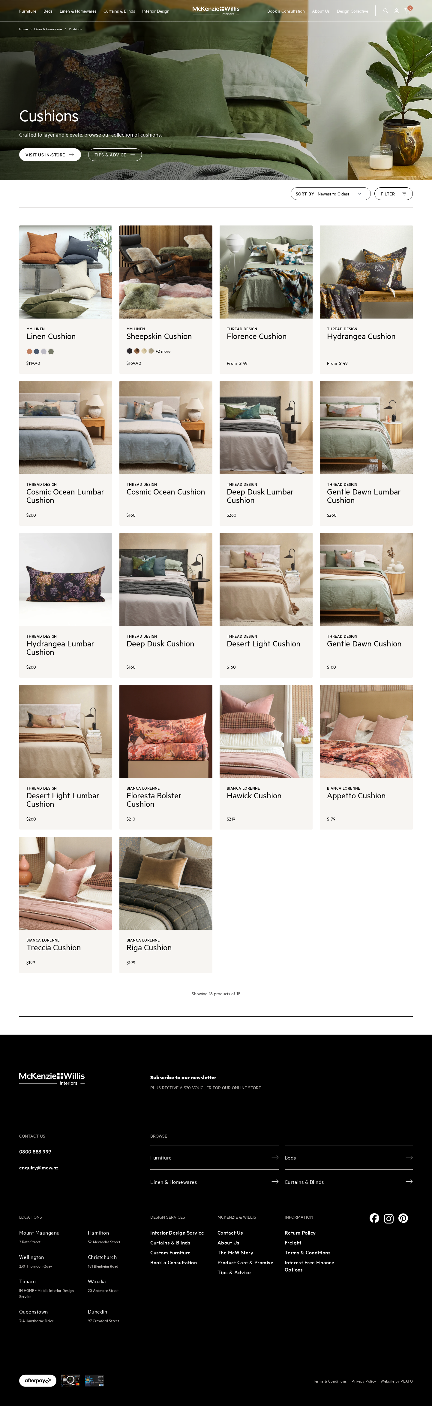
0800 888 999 (35, 1151)
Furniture (27, 11)
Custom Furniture (170, 1252)
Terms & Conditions (308, 1252)
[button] (407, 10)
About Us (321, 11)
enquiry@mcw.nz (38, 1167)
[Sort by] (340, 194)
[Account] (396, 10)
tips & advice (115, 155)
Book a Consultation (286, 11)
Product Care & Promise (245, 1262)
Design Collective (352, 11)
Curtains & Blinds (119, 11)
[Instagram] (389, 1218)
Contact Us (230, 1232)
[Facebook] (374, 1218)
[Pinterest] (403, 1218)
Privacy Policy (364, 1380)
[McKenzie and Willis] (216, 11)
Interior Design (156, 11)
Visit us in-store (50, 155)
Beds (48, 11)
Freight (293, 1242)
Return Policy (300, 1232)
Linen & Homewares (78, 11)
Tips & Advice (234, 1271)
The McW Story (235, 1252)
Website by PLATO (397, 1380)
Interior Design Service (177, 1232)
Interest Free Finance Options (309, 1266)
